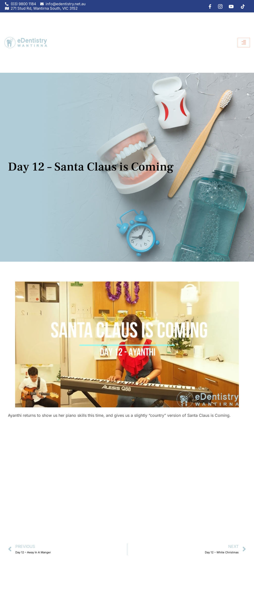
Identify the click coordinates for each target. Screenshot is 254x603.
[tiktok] (241, 6)
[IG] (218, 6)
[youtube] (230, 6)
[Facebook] (207, 6)
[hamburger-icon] (244, 42)
